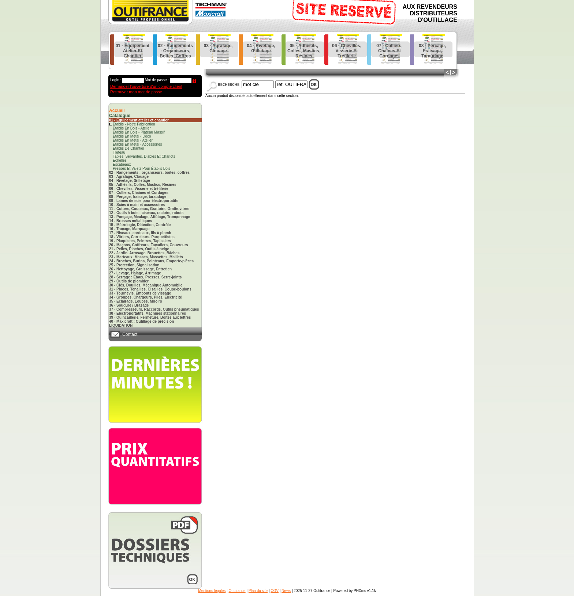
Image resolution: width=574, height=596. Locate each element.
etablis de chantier (128, 148)
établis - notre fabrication (134, 124)
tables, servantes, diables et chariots (144, 156)
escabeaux (122, 164)
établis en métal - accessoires (137, 144)
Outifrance (237, 591)
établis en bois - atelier (132, 128)
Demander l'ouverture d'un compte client (146, 86)
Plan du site (258, 591)
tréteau (119, 152)
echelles (120, 160)
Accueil (117, 110)
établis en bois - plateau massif (139, 132)
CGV (275, 591)
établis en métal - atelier (133, 140)
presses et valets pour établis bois (141, 168)
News (286, 591)
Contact (129, 334)
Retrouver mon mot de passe (136, 92)
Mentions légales (211, 591)
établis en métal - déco (132, 136)
